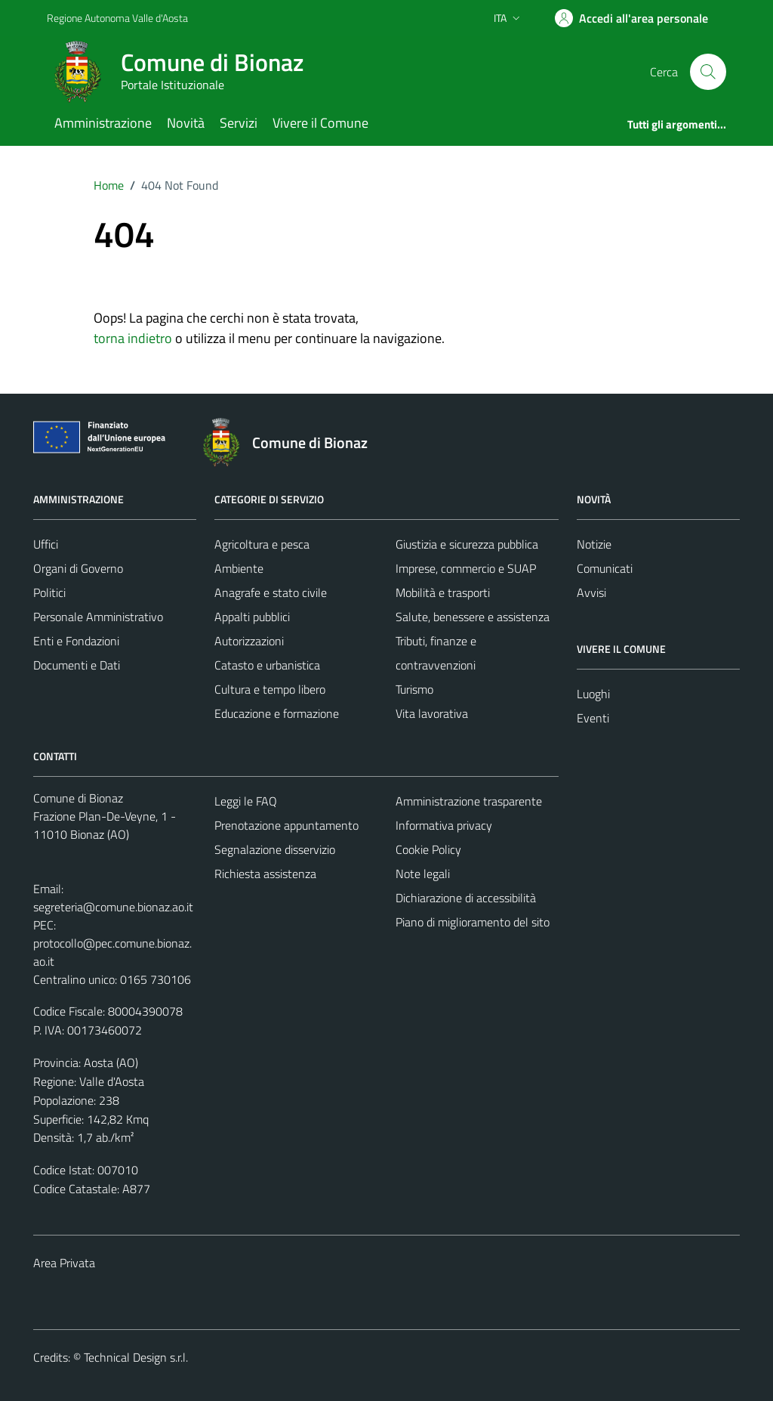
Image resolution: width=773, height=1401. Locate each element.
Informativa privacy (444, 825)
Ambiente (238, 568)
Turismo (414, 689)
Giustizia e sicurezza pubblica (467, 544)
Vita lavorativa (432, 713)
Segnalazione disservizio (274, 849)
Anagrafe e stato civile (270, 592)
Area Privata (64, 1263)
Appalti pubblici (252, 617)
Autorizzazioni (249, 641)
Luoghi (593, 694)
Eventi (593, 718)
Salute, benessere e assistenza (473, 617)
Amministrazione (103, 123)
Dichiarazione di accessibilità (466, 898)
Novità (186, 123)
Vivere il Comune (320, 123)
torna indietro (133, 338)
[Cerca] (708, 72)
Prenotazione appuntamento (286, 825)
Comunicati (605, 568)
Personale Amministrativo (98, 617)
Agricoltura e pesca (262, 544)
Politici (49, 592)
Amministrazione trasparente (469, 801)
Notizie (594, 544)
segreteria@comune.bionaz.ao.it (113, 907)
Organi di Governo (78, 568)
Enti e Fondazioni (76, 641)
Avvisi (591, 592)
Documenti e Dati (76, 665)
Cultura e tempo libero (269, 689)
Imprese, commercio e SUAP (466, 568)
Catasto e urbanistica (267, 665)
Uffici (45, 544)
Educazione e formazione (276, 713)
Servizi (238, 123)
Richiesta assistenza (265, 873)
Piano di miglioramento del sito (473, 922)
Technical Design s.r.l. (136, 1357)
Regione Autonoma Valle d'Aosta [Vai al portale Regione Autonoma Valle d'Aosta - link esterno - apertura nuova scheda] (117, 18)
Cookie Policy (428, 849)
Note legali (423, 873)
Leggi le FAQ (245, 801)
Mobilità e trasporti (443, 592)
